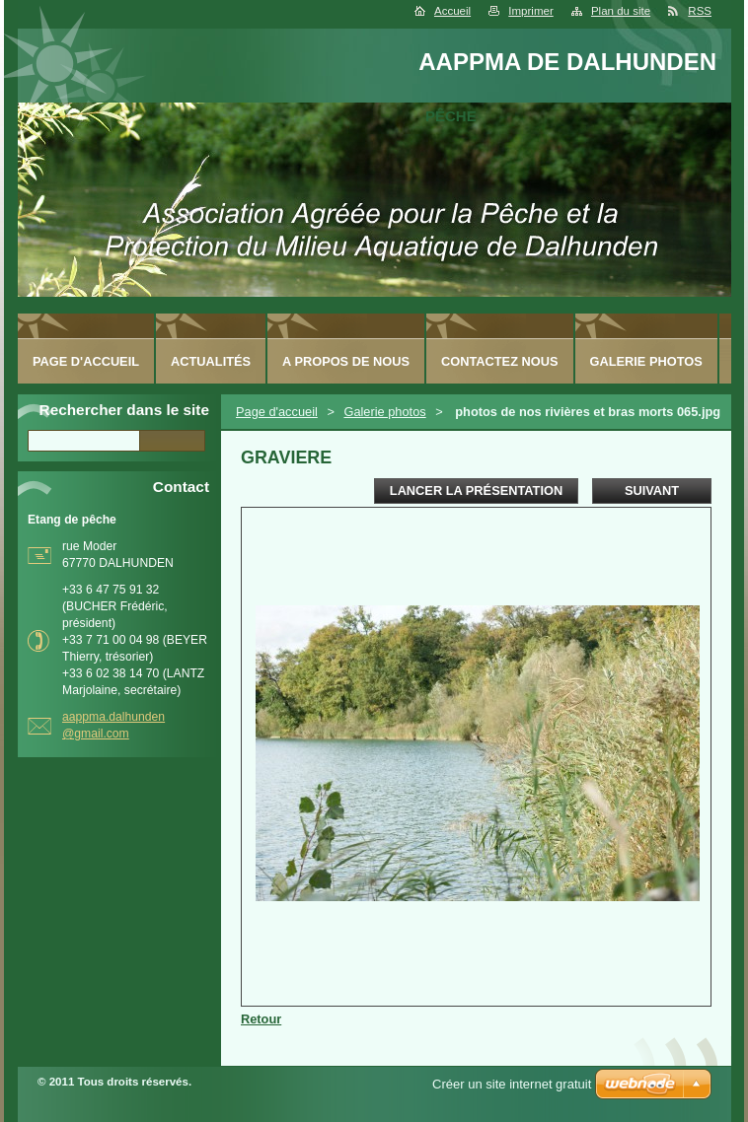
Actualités (211, 361)
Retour (261, 1019)
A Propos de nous (346, 361)
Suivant (652, 490)
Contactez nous (499, 361)
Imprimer (530, 11)
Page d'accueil (277, 411)
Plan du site (620, 11)
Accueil (452, 11)
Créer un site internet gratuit (511, 1084)
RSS (699, 11)
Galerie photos (384, 411)
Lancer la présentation (476, 490)
